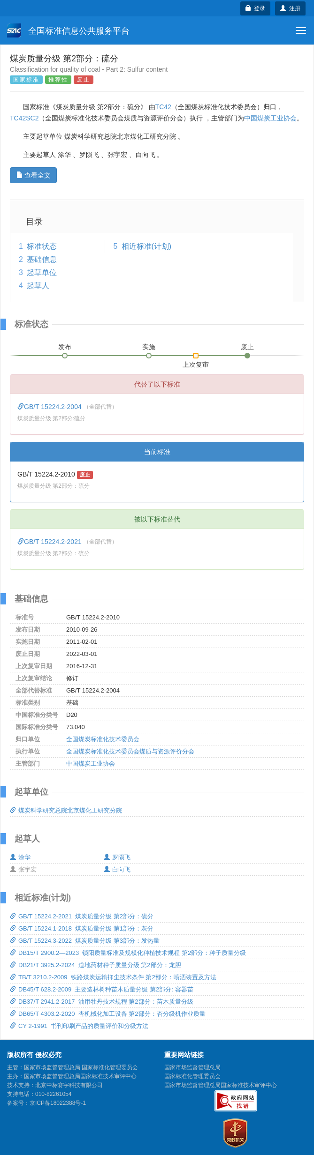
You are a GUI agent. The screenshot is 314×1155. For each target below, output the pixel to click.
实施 (148, 346)
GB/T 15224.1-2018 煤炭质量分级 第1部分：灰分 (81, 928)
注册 (290, 8)
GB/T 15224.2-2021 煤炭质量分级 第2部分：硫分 (81, 916)
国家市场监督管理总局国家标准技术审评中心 (220, 1085)
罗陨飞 (117, 857)
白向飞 (117, 869)
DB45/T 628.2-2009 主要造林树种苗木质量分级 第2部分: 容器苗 (101, 989)
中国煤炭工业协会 (270, 118)
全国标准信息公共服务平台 (68, 30)
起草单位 (42, 272)
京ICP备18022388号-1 (58, 1103)
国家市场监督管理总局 (192, 1067)
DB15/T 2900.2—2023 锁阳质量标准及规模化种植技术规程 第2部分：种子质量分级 (128, 952)
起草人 (38, 286)
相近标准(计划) (147, 246)
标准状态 (42, 246)
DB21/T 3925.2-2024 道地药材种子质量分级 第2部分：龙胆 (95, 965)
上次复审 (196, 363)
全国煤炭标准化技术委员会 (102, 739)
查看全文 (33, 175)
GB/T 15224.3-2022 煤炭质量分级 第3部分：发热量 (85, 940)
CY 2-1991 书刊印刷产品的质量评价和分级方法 (79, 1025)
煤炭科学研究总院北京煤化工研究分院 (66, 810)
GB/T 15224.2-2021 (50, 541)
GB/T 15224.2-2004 (50, 406)
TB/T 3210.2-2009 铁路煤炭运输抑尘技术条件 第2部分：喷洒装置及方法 (113, 977)
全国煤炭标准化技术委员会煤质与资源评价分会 (130, 751)
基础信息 (42, 259)
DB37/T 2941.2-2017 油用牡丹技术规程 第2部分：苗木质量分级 (101, 1001)
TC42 (163, 107)
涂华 (20, 857)
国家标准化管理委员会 (192, 1076)
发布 (64, 346)
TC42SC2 (24, 118)
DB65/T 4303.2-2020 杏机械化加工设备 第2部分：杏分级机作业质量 (108, 1013)
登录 (255, 8)
